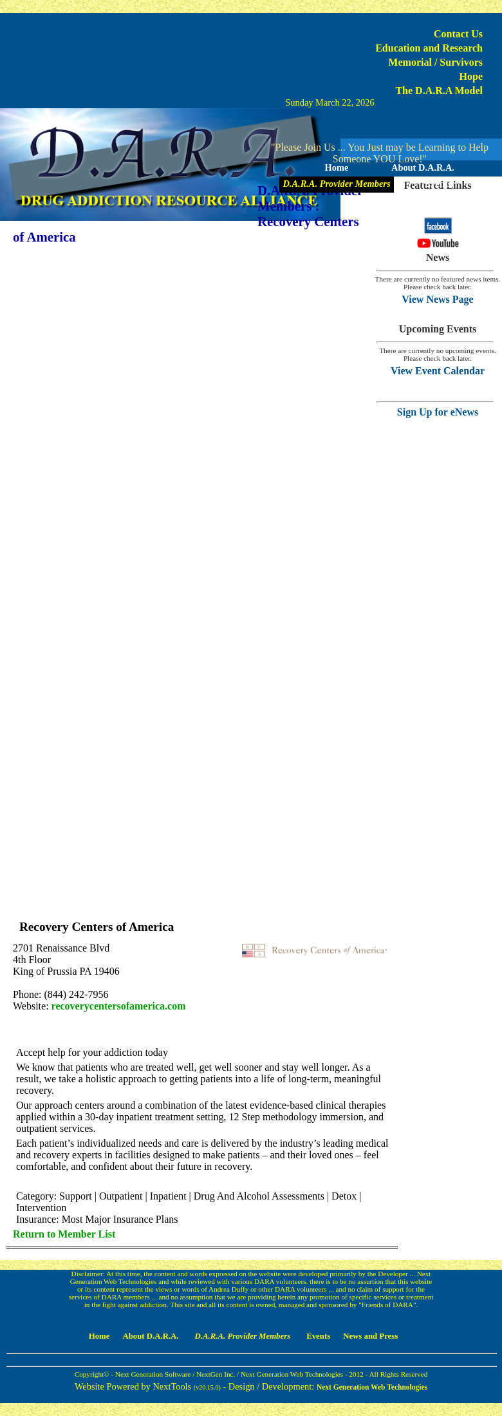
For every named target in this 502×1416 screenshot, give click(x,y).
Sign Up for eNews (437, 412)
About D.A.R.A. (422, 167)
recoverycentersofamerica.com (118, 1005)
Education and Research (429, 48)
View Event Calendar (438, 370)
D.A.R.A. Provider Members (336, 183)
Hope (471, 76)
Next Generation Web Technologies (372, 1387)
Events (438, 183)
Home (337, 167)
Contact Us (458, 33)
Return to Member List (64, 1234)
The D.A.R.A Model (439, 90)
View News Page (437, 299)
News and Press (380, 200)
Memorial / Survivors (435, 62)
